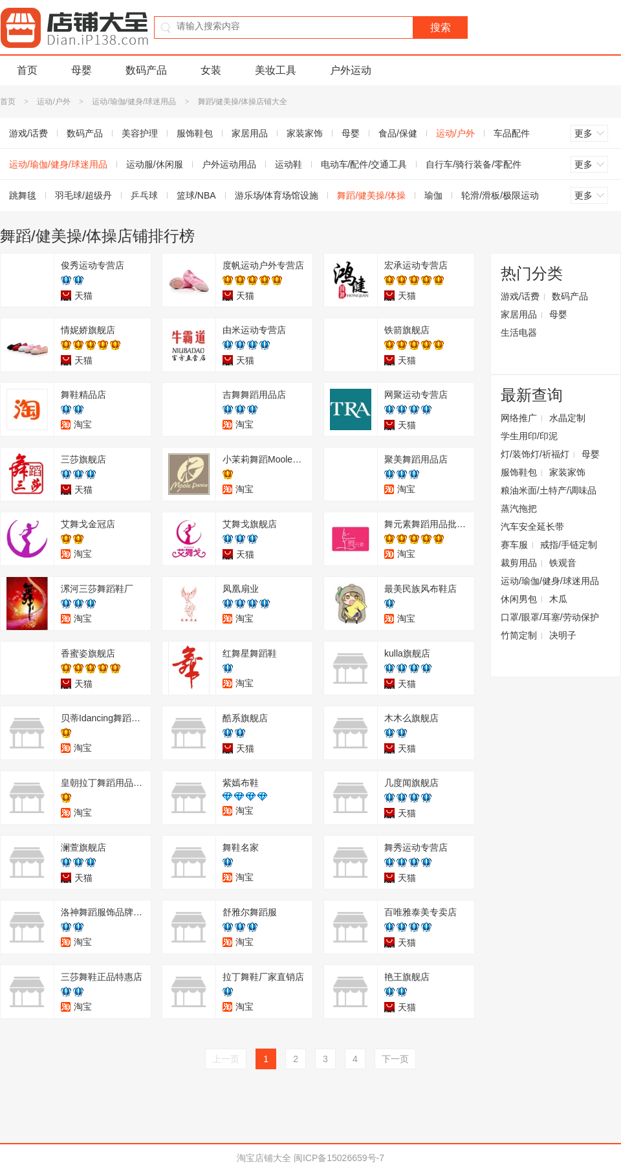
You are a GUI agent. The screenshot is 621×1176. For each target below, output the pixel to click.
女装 (211, 70)
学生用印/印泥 (529, 436)
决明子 (562, 635)
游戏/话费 (520, 296)
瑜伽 (433, 195)
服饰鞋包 (195, 133)
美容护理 (140, 133)
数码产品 (146, 70)
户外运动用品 (229, 164)
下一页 (395, 1059)
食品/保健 (397, 133)
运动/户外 (53, 101)
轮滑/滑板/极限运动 (500, 195)
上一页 (225, 1059)
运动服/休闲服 (154, 164)
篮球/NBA (196, 195)
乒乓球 (144, 195)
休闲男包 (519, 599)
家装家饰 (305, 133)
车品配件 (512, 133)
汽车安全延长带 (532, 526)
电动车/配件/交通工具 (364, 164)
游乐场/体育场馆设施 (277, 195)
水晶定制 (567, 418)
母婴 (81, 70)
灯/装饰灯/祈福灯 (535, 454)
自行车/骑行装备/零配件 (473, 164)
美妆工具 (275, 70)
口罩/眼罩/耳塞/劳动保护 (550, 617)
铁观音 (562, 563)
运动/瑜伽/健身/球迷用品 (134, 101)
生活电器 (519, 332)
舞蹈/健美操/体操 (371, 195)
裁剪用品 (519, 563)
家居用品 (250, 133)
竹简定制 (519, 635)
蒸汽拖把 (519, 508)
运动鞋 (288, 164)
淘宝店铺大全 (264, 1158)
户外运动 (350, 70)
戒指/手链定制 (568, 544)
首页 (27, 70)
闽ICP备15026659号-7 (339, 1158)
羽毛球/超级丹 (83, 195)
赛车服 (514, 544)
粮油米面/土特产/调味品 (548, 490)
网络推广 (519, 418)
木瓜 (558, 599)
